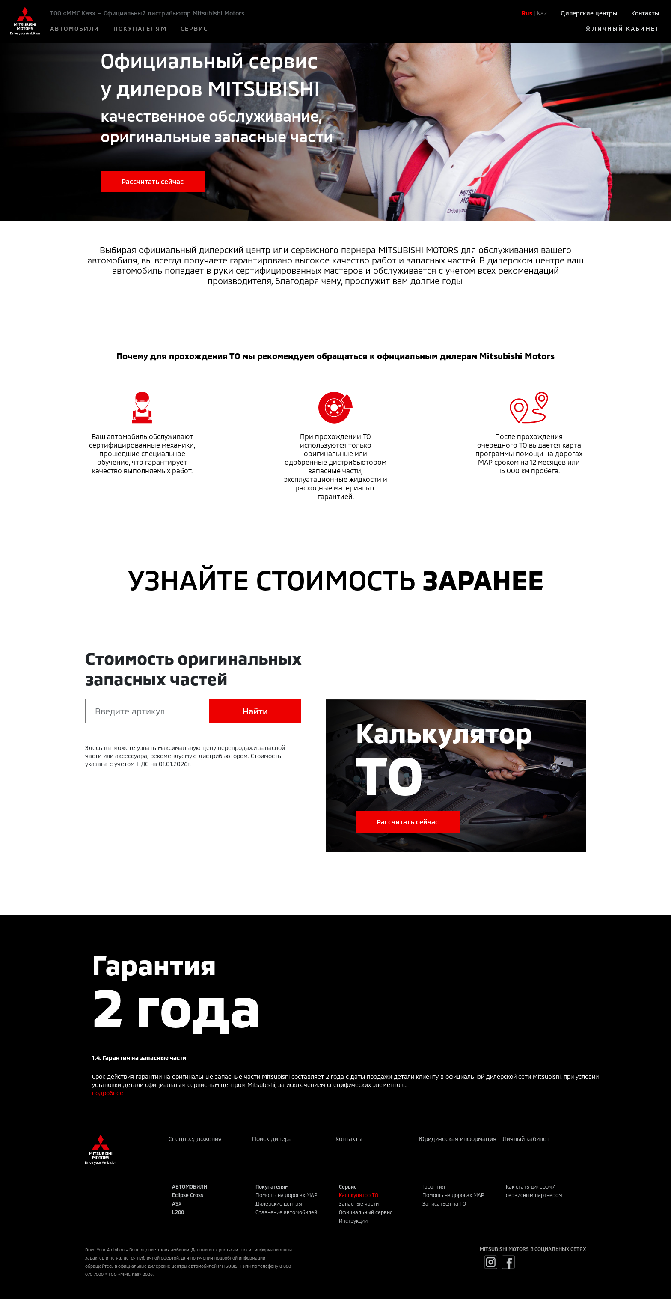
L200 (178, 1212)
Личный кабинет (525, 1138)
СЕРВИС (194, 28)
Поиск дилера (272, 1138)
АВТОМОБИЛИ (75, 28)
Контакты (645, 13)
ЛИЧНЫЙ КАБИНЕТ (625, 28)
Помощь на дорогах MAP (286, 1195)
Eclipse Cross (187, 1195)
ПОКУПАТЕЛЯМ (140, 28)
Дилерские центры (589, 13)
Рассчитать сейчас (153, 181)
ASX (176, 1203)
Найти (255, 711)
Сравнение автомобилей (286, 1212)
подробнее (107, 1092)
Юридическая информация (457, 1138)
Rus (527, 13)
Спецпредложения (195, 1138)
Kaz (542, 13)
